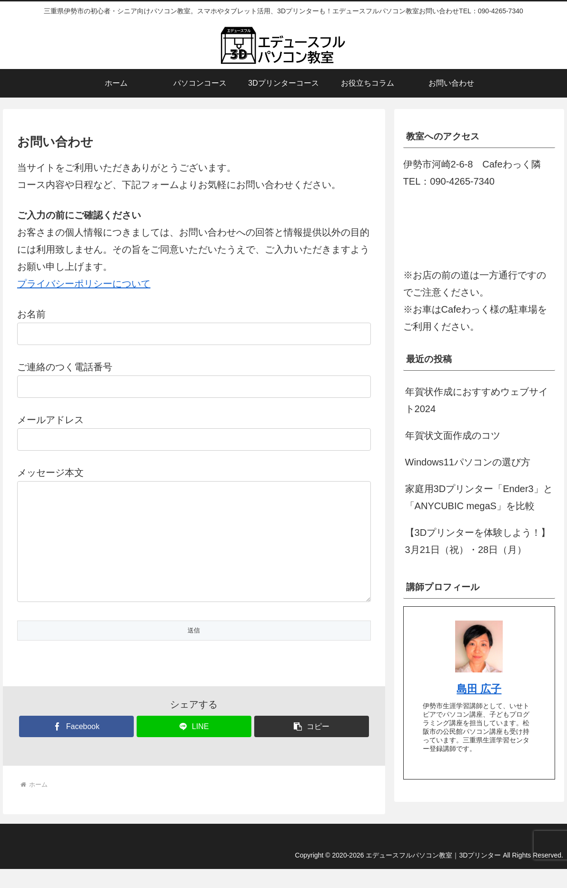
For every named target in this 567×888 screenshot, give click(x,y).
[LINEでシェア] (194, 745)
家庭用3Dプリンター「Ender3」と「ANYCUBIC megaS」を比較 (479, 497)
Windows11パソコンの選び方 (467, 462)
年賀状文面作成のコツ (452, 435)
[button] (311, 745)
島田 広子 (479, 689)
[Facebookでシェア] (76, 745)
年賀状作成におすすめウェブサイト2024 (476, 400)
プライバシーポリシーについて (83, 283)
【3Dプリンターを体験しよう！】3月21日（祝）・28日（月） (478, 541)
